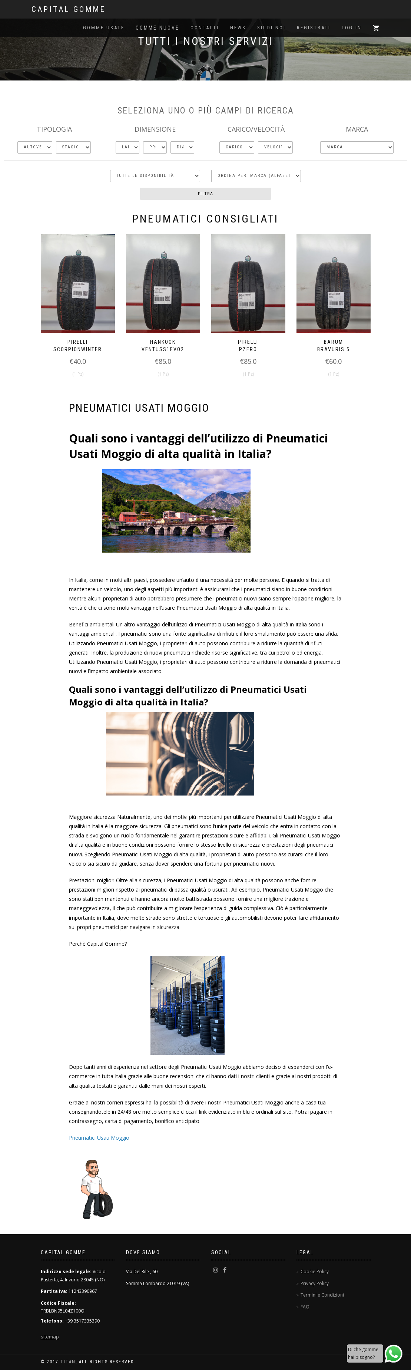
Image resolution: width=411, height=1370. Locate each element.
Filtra (205, 193)
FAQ (305, 1307)
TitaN (68, 1361)
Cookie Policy (315, 1271)
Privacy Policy (315, 1283)
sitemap (50, 1336)
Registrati (314, 27)
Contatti (204, 27)
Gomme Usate (104, 27)
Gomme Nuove (157, 28)
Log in (352, 27)
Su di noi (271, 27)
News (238, 27)
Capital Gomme (69, 9)
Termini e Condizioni (322, 1295)
